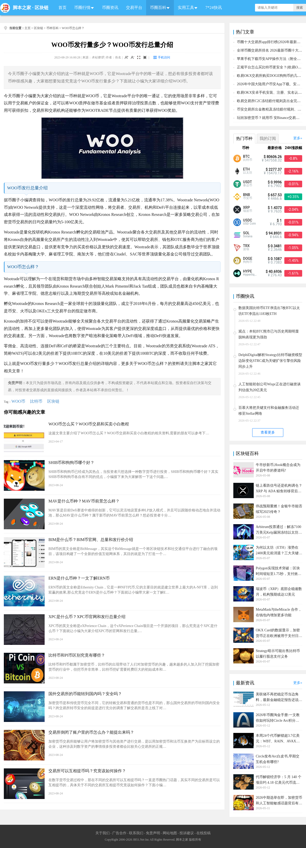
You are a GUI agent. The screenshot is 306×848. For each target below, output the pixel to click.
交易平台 (134, 7)
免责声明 (153, 833)
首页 (62, 7)
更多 (296, 138)
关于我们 (102, 833)
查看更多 (268, 432)
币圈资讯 (110, 7)
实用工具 (186, 7)
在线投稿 (203, 833)
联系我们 (136, 833)
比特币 (36, 401)
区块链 (41, 7)
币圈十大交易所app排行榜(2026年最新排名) (271, 42)
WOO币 (18, 401)
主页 (27, 28)
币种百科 (52, 28)
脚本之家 (22, 7)
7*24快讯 (214, 7)
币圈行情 (82, 7)
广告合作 (119, 833)
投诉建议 (187, 833)
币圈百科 (158, 7)
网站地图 (170, 833)
